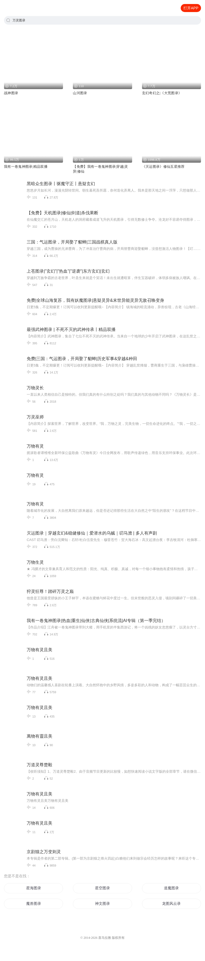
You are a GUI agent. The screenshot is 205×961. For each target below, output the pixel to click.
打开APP (190, 8)
